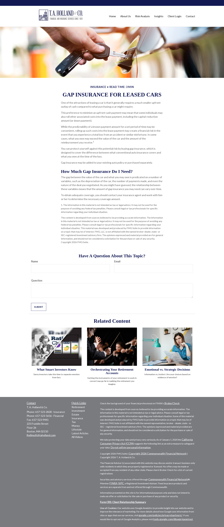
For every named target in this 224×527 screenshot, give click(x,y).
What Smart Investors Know (56, 369)
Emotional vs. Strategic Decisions (167, 369)
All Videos (77, 437)
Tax (74, 421)
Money (76, 425)
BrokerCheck (172, 403)
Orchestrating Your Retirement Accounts (112, 371)
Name (34, 261)
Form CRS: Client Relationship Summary (123, 502)
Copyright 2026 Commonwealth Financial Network (158, 453)
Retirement (78, 407)
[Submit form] (38, 307)
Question (36, 280)
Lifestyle (77, 429)
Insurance (77, 418)
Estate (75, 414)
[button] (125, 16)
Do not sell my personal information (131, 447)
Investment (78, 410)
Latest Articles (80, 433)
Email (117, 261)
